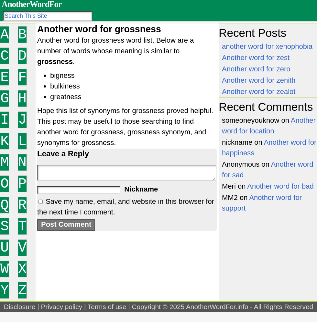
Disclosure (20, 306)
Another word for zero (256, 69)
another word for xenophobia (267, 46)
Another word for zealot (258, 92)
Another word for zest (256, 58)
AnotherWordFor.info (217, 306)
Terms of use (107, 306)
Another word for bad (280, 186)
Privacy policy (61, 306)
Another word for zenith (258, 80)
